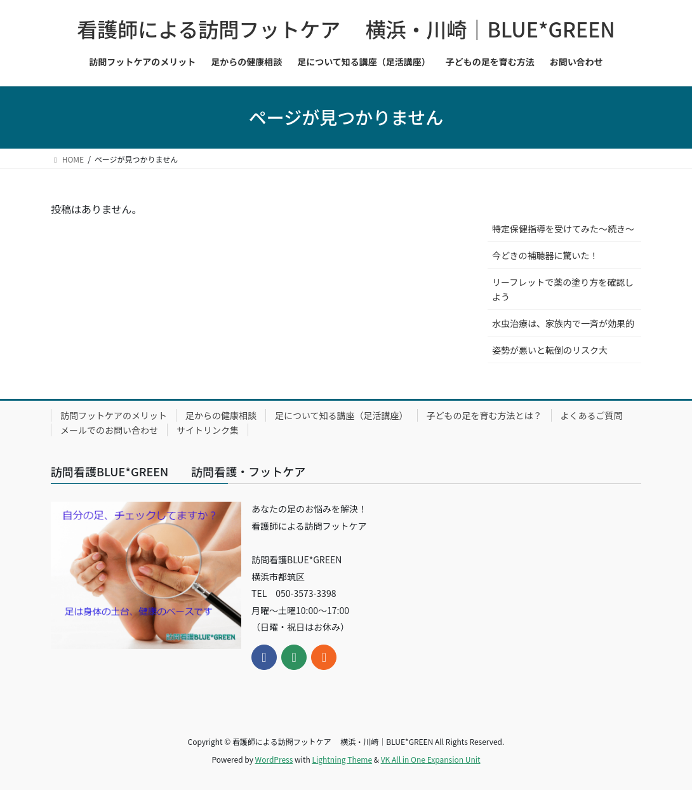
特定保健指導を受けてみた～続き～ (563, 228)
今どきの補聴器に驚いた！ (545, 255)
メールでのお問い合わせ (109, 430)
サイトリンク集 (207, 430)
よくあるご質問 (592, 415)
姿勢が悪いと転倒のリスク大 (550, 350)
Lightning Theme (342, 759)
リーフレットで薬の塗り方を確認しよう (563, 289)
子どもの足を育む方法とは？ (484, 415)
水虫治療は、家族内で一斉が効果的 (563, 323)
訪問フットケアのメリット (113, 415)
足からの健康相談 (220, 415)
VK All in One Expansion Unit (431, 759)
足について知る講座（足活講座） (341, 415)
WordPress (274, 759)
